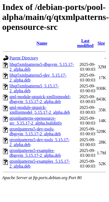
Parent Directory (23, 58)
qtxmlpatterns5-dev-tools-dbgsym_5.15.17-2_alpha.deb (35, 131)
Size (101, 43)
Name (42, 43)
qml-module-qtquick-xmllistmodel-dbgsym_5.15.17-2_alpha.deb (40, 99)
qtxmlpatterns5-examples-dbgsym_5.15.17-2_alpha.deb (35, 153)
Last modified (85, 43)
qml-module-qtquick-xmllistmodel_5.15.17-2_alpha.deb (39, 110)
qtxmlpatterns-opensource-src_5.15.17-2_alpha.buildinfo (35, 120)
